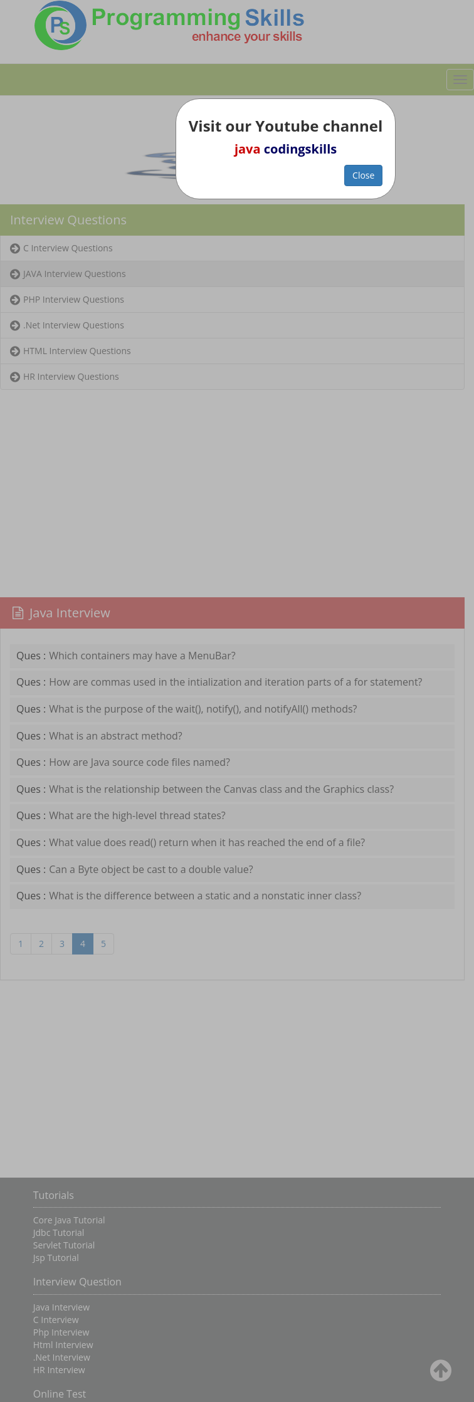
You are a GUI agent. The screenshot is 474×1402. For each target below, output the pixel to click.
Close (363, 175)
